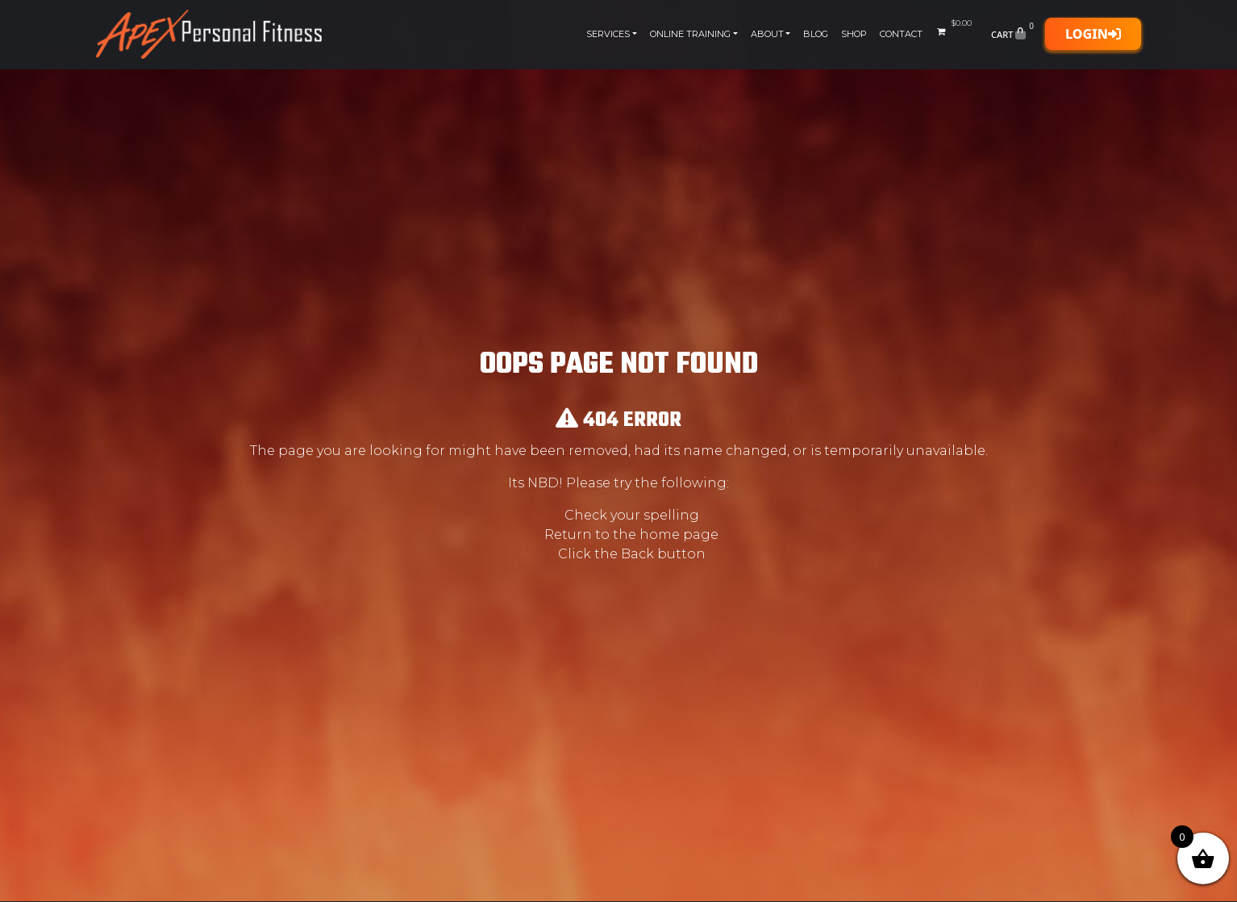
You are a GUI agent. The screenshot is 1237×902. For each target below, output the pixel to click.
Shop (854, 34)
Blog (815, 34)
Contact (901, 34)
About (767, 34)
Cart (1014, 33)
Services (608, 34)
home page (678, 534)
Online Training (690, 34)
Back (637, 554)
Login (1093, 34)
